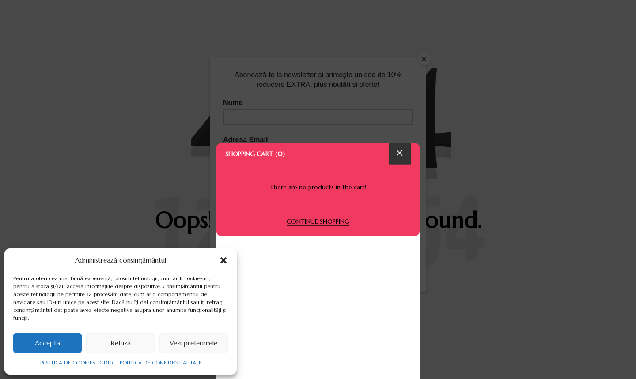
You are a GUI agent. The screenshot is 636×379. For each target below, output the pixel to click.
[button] (223, 260)
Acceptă (47, 343)
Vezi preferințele (193, 343)
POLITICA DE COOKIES (67, 362)
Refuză (120, 343)
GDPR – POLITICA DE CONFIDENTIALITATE (150, 362)
